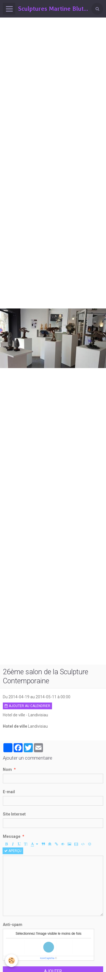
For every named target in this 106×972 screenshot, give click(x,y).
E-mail (9, 792)
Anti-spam (12, 924)
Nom (7, 769)
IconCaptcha (47, 958)
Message (11, 836)
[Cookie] (11, 960)
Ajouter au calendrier (27, 706)
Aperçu (12, 851)
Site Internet (14, 814)
